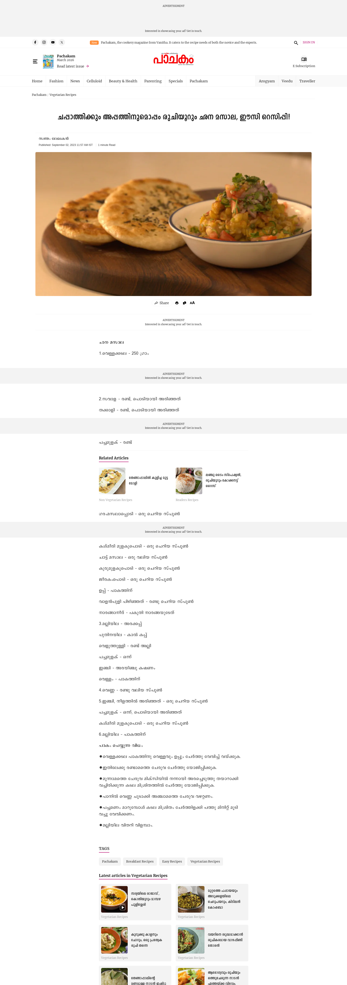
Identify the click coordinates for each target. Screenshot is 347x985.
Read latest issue (70, 66)
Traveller (307, 81)
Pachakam (66, 56)
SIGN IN (309, 42)
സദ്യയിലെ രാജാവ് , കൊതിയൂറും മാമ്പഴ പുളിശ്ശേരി (146, 899)
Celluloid (94, 81)
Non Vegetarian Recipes (115, 500)
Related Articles (114, 458)
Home (37, 81)
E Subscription (304, 66)
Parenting (153, 81)
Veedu (287, 81)
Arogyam (267, 81)
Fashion (56, 81)
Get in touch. (194, 31)
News (75, 81)
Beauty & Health (123, 81)
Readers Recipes (187, 500)
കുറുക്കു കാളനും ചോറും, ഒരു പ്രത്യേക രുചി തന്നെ (146, 940)
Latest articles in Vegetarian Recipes (133, 875)
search (295, 42)
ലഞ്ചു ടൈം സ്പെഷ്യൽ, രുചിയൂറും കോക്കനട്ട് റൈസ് (223, 481)
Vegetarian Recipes (63, 95)
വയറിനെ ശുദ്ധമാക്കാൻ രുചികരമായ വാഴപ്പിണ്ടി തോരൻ (225, 940)
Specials (176, 81)
